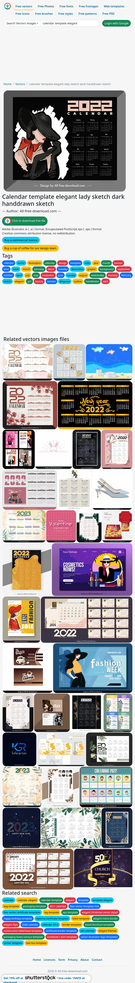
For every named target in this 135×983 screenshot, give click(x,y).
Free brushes (44, 14)
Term (61, 960)
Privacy (73, 960)
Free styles (65, 14)
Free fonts (66, 6)
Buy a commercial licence (21, 240)
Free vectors (23, 6)
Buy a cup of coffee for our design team (30, 248)
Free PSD (108, 14)
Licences (49, 960)
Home (8, 84)
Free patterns (88, 14)
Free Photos (46, 6)
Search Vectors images (21, 23)
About (84, 960)
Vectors (20, 84)
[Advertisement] (67, 55)
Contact (97, 960)
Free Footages (88, 6)
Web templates (114, 6)
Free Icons (22, 14)
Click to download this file (24, 221)
